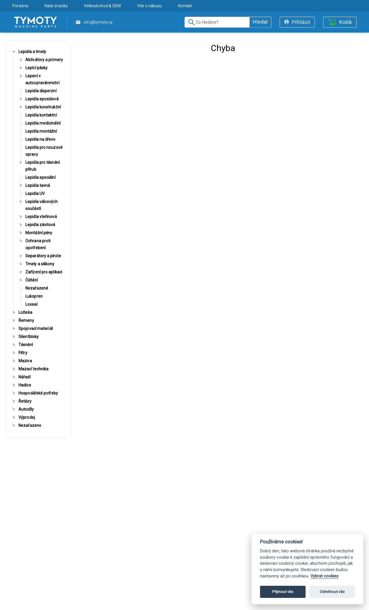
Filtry (22, 352)
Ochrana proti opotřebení (37, 244)
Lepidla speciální (40, 177)
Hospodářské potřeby (38, 393)
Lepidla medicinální (43, 123)
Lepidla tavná (37, 185)
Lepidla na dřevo (40, 139)
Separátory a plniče (43, 256)
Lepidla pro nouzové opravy (44, 151)
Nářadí (24, 377)
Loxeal (31, 304)
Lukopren (34, 296)
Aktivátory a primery (44, 59)
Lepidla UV (35, 193)
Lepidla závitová (40, 224)
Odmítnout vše (332, 592)
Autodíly (26, 409)
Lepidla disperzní (41, 91)
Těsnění (25, 344)
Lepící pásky (36, 67)
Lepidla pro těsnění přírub (42, 166)
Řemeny (26, 320)
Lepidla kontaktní (41, 115)
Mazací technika (33, 369)
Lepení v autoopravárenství (42, 79)
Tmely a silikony (39, 264)
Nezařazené (36, 288)
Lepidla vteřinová (41, 216)
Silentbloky (28, 336)
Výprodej (26, 417)
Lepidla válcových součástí (41, 205)
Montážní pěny (38, 232)
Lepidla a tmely (32, 51)
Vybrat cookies (324, 576)
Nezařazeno (29, 425)
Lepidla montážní (41, 131)
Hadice (24, 385)
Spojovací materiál (35, 328)
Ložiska (25, 312)
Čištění (31, 280)
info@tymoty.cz (98, 22)
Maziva (25, 361)
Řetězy (24, 401)
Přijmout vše (282, 592)
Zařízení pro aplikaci (43, 272)
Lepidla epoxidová (42, 99)
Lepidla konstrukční (43, 107)
